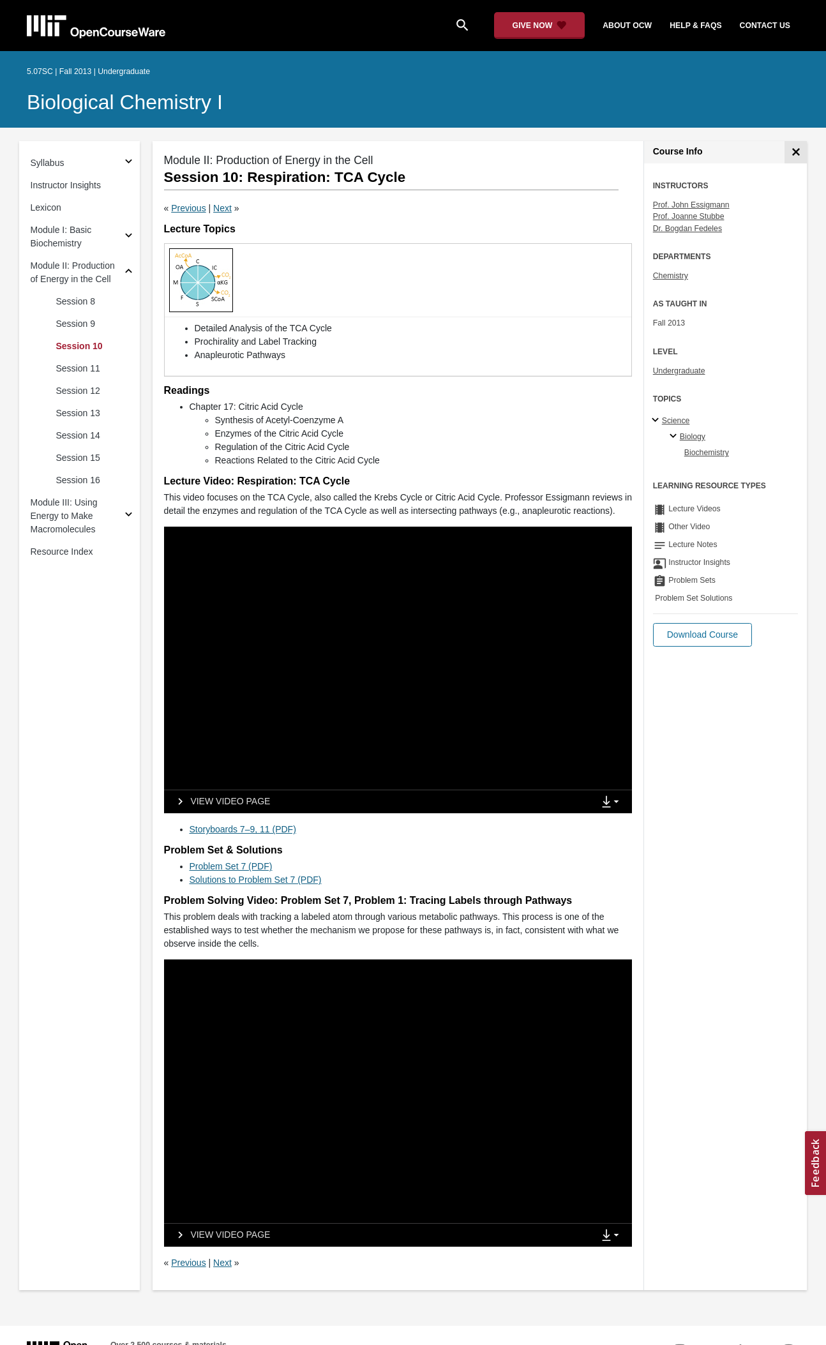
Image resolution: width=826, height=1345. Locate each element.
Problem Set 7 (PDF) (231, 866)
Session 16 (78, 480)
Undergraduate (679, 370)
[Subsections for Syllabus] (128, 163)
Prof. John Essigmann (691, 204)
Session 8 (75, 301)
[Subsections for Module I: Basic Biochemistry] (128, 237)
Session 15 (78, 458)
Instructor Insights (66, 185)
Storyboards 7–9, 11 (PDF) (243, 829)
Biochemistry (706, 452)
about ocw (627, 25)
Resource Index (62, 551)
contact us (765, 25)
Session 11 (78, 368)
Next (222, 208)
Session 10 (79, 346)
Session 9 (75, 324)
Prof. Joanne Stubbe (689, 216)
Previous (188, 208)
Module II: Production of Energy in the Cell (73, 272)
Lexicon (46, 207)
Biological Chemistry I (125, 102)
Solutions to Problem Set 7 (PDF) (256, 880)
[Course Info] (796, 152)
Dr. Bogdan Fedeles (687, 228)
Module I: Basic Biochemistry (61, 236)
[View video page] (220, 801)
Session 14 (78, 435)
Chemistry (670, 275)
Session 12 (78, 391)
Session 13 (78, 413)
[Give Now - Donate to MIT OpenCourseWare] (539, 25)
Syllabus (47, 163)
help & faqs (695, 25)
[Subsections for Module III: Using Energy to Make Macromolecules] (128, 516)
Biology (692, 436)
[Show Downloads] (613, 802)
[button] (702, 635)
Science (676, 420)
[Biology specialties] (675, 436)
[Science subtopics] (657, 420)
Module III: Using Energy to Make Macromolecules (64, 515)
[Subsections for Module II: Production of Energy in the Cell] (128, 273)
